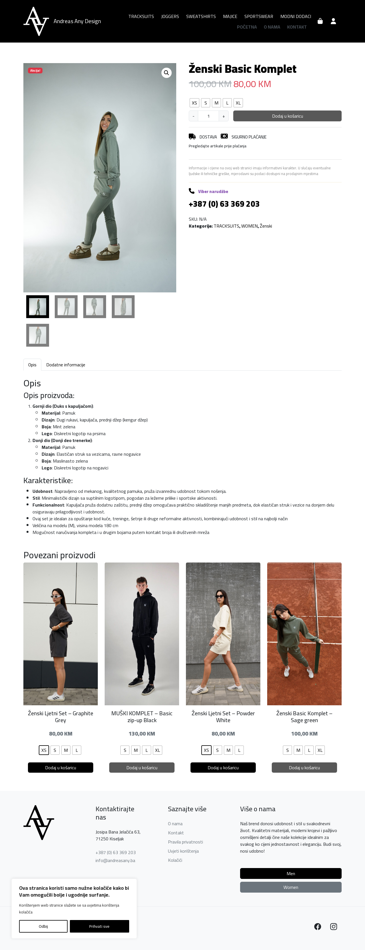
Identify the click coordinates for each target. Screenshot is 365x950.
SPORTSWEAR (258, 16)
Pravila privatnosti (185, 841)
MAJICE (230, 16)
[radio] (194, 103)
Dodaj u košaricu (287, 116)
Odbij (43, 926)
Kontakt (297, 27)
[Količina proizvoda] (208, 116)
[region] (74, 909)
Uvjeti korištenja (183, 851)
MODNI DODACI (295, 16)
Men (291, 873)
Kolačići (175, 860)
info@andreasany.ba (115, 860)
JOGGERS (170, 16)
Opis (32, 364)
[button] (166, 73)
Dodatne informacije (65, 364)
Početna (247, 27)
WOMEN (249, 226)
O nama (272, 27)
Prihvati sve (99, 926)
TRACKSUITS (141, 16)
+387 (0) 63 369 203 (116, 852)
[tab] (32, 364)
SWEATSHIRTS (201, 16)
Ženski (266, 226)
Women (290, 887)
